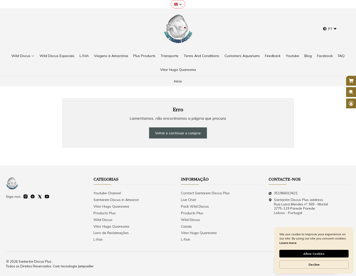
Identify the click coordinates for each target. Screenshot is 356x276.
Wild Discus (102, 219)
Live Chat (188, 199)
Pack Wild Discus (195, 206)
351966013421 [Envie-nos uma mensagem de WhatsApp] (283, 193)
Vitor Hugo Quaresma (111, 206)
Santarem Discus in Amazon (116, 199)
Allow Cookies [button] (314, 254)
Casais (186, 226)
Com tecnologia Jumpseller (73, 266)
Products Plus (104, 213)
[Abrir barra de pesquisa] (351, 92)
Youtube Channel (107, 193)
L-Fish (98, 239)
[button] (178, 4)
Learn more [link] (288, 243)
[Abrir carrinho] (351, 81)
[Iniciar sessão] (351, 103)
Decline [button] (314, 264)
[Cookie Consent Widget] (314, 250)
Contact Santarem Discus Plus (205, 193)
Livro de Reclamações (111, 233)
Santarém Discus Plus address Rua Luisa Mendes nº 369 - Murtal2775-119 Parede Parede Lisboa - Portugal (298, 206)
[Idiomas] (330, 29)
